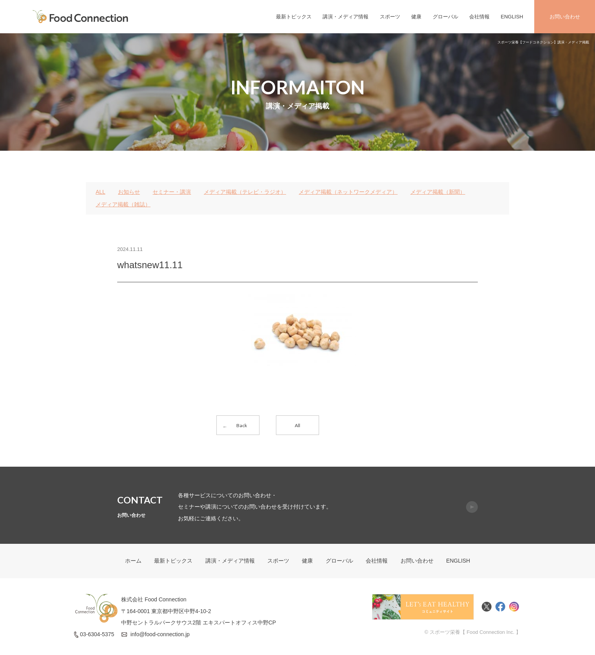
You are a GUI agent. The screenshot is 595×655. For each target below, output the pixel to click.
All (297, 425)
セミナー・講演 (172, 192)
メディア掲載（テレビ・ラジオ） (245, 192)
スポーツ (390, 17)
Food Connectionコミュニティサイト (423, 608)
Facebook (500, 608)
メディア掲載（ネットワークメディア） (348, 192)
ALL (100, 192)
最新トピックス (294, 17)
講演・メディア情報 (345, 17)
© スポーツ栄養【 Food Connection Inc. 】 (472, 633)
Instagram (514, 608)
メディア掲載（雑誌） (123, 204)
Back (241, 425)
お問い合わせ (565, 17)
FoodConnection (80, 16)
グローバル (445, 17)
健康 (416, 17)
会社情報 (479, 17)
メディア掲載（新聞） (437, 192)
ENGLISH (512, 17)
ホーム (133, 562)
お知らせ (129, 192)
